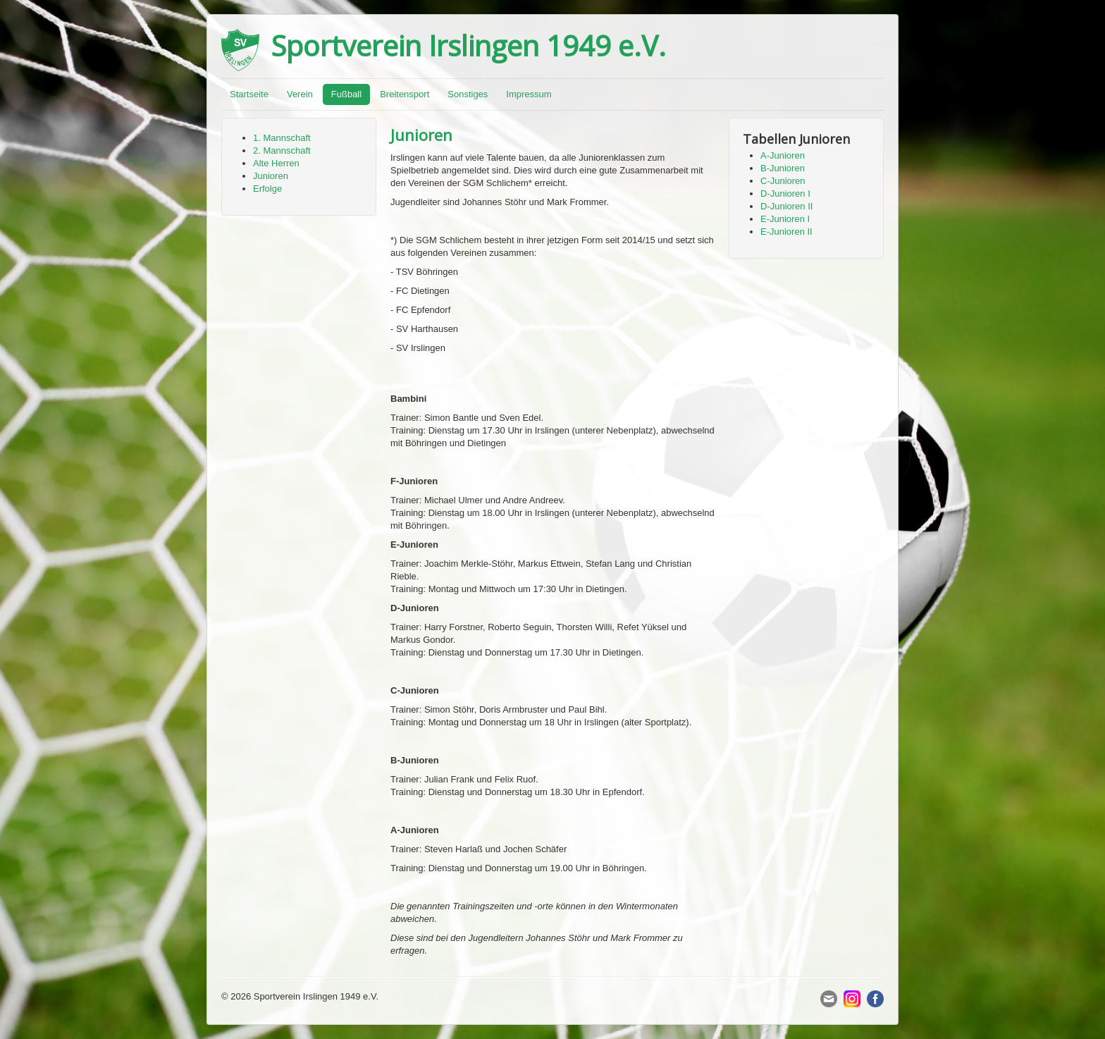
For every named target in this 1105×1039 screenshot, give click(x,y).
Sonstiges (467, 94)
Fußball (346, 94)
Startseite (249, 94)
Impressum (528, 94)
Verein (300, 94)
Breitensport (404, 94)
